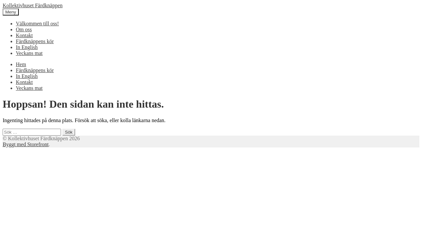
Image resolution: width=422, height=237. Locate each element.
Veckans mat (29, 53)
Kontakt (24, 35)
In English (27, 47)
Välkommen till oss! (37, 23)
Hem (21, 64)
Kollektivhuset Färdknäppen (33, 5)
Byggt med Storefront (26, 144)
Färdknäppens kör (35, 41)
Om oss (24, 29)
